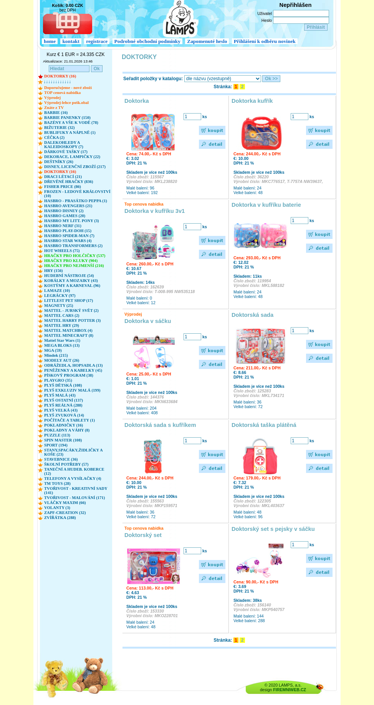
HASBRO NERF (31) (62, 226)
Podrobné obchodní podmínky (147, 41)
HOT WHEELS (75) (62, 251)
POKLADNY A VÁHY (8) (66, 430)
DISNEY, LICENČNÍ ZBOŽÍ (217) (75, 167)
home (50, 41)
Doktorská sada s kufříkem (160, 425)
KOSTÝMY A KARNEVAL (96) (72, 285)
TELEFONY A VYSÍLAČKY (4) (72, 478)
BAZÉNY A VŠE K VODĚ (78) (71, 122)
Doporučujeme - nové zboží (68, 88)
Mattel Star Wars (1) (62, 340)
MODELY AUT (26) (61, 360)
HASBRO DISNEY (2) (64, 211)
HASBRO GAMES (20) (64, 216)
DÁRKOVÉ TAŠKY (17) (66, 152)
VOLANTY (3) (57, 508)
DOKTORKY (139, 57)
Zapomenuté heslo (207, 41)
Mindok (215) (56, 355)
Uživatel (264, 13)
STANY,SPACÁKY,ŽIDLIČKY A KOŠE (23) (73, 452)
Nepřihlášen (296, 5)
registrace (97, 41)
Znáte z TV (54, 107)
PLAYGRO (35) (58, 380)
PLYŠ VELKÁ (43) (61, 410)
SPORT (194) (56, 445)
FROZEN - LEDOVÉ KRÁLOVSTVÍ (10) (77, 193)
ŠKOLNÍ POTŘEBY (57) (66, 464)
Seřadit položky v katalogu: (153, 78)
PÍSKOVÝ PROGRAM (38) (68, 375)
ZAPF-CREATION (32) (65, 513)
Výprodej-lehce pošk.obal (66, 102)
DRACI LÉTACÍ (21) (63, 177)
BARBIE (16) (56, 112)
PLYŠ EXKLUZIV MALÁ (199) (72, 390)
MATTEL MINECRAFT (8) (68, 335)
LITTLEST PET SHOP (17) (68, 300)
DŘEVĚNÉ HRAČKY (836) (68, 182)
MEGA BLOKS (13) (61, 345)
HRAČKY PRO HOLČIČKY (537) (74, 256)
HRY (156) (53, 270)
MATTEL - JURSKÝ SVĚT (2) (71, 310)
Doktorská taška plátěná (264, 425)
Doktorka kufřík (252, 101)
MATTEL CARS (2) (61, 315)
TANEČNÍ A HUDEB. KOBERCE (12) (74, 471)
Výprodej (52, 98)
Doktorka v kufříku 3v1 (154, 211)
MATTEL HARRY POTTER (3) (72, 320)
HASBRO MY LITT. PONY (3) (71, 221)
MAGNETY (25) (58, 305)
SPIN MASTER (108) (63, 440)
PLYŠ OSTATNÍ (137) (63, 400)
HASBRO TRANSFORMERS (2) (73, 246)
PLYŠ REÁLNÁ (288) (63, 405)
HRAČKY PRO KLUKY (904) (71, 261)
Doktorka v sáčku (147, 321)
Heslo (266, 20)
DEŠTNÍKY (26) (58, 162)
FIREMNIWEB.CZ (289, 689)
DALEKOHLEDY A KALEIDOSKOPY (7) (63, 144)
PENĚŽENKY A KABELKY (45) (73, 370)
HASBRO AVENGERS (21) (68, 206)
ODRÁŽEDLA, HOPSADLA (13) (73, 365)
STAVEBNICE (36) (61, 459)
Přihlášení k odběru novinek (265, 41)
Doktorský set (143, 535)
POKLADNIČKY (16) (63, 425)
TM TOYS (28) (57, 483)
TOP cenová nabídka (62, 93)
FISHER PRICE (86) (62, 186)
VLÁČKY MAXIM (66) (65, 503)
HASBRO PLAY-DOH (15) (67, 231)
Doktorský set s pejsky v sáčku (273, 529)
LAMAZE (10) (57, 290)
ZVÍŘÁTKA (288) (60, 518)
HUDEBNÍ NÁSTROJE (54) (69, 275)
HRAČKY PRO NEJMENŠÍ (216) (74, 266)
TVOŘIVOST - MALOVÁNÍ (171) (74, 498)
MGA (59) (53, 350)
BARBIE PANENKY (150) (67, 117)
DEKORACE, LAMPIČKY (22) (72, 157)
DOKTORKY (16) (60, 76)
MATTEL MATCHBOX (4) (68, 330)
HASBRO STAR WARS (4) (68, 241)
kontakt (70, 41)
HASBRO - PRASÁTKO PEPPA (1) (75, 201)
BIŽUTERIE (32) (59, 127)
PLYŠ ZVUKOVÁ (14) (64, 415)
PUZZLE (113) (57, 435)
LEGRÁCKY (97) (60, 295)
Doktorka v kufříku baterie (266, 205)
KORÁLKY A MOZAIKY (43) (71, 280)
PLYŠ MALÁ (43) (60, 395)
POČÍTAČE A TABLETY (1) (69, 420)
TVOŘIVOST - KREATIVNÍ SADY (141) (75, 490)
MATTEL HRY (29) (61, 325)
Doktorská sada (252, 315)
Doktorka (136, 101)
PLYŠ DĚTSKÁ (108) (63, 385)
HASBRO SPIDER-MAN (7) (69, 236)
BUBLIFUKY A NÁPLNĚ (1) (70, 132)
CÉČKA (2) (54, 137)
